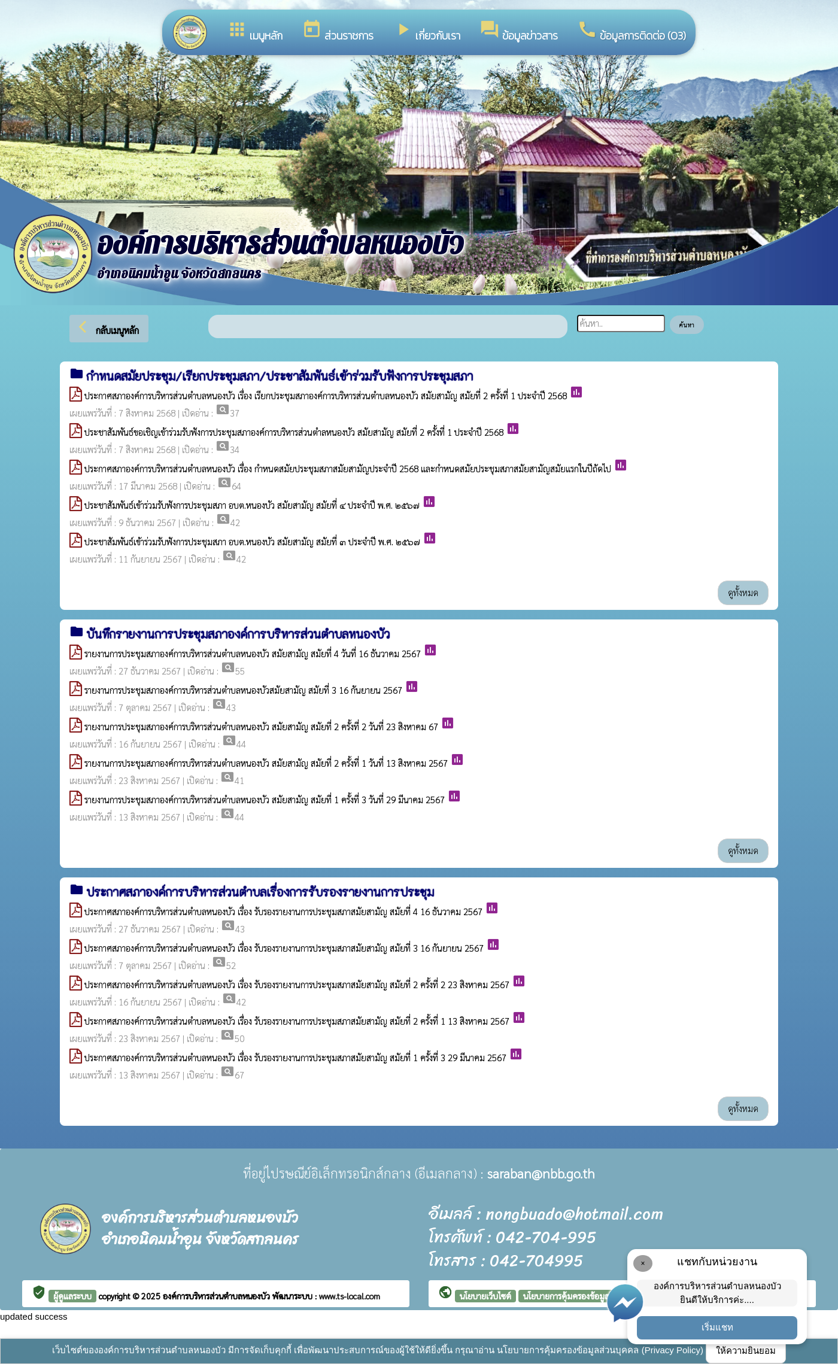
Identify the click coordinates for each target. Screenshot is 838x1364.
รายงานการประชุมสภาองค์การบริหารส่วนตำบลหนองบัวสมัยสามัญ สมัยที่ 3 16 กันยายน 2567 (243, 689)
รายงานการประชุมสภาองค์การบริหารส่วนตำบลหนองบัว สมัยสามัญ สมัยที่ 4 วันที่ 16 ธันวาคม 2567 (252, 653)
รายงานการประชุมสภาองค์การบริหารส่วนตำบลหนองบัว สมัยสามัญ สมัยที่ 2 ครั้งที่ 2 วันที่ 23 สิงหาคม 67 (261, 726)
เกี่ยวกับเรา (426, 31)
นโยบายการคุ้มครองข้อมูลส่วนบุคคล (583, 1295)
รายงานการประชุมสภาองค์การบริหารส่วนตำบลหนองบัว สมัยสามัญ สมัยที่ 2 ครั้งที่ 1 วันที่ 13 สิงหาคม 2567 (266, 762)
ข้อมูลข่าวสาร (518, 31)
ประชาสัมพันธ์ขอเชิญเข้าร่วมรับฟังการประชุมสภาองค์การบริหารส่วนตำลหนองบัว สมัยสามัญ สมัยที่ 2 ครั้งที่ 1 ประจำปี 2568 (293, 432)
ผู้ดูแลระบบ (72, 1295)
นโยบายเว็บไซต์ (485, 1295)
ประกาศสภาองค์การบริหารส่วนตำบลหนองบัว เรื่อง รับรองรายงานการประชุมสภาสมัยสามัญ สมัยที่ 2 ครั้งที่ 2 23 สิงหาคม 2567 (296, 984)
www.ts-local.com (349, 1295)
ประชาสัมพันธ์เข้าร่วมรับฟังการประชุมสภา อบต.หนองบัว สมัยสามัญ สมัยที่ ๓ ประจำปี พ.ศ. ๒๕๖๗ (252, 541)
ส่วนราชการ (338, 31)
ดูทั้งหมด (743, 592)
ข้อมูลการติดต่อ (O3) (631, 31)
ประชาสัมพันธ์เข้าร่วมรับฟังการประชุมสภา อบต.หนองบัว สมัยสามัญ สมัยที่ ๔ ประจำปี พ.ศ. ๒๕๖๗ (252, 505)
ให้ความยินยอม (746, 1350)
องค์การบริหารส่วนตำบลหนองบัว (217, 1295)
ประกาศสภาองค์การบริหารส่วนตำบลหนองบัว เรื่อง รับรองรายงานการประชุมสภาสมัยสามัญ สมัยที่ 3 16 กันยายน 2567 (284, 947)
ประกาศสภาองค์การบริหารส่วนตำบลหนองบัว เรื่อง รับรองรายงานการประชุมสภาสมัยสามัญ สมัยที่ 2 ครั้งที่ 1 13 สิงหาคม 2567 (296, 1020)
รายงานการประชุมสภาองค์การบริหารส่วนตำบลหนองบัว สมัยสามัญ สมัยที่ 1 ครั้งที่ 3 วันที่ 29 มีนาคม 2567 (264, 799)
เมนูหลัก (255, 31)
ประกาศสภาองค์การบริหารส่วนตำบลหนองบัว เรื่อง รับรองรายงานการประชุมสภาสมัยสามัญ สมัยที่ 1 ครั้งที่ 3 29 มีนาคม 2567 (295, 1057)
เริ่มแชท (717, 1327)
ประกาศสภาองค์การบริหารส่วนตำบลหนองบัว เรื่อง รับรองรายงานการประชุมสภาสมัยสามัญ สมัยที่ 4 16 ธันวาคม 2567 (283, 911)
